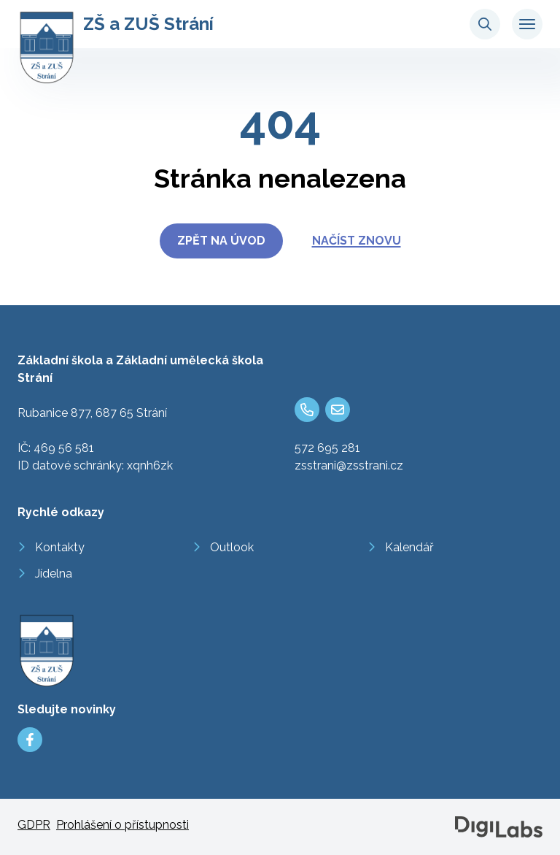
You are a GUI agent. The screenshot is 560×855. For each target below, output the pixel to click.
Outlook (232, 547)
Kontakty (60, 547)
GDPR (34, 825)
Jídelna (53, 573)
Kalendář (409, 547)
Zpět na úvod (221, 241)
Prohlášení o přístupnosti (122, 825)
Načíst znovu (356, 241)
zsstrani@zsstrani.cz (349, 465)
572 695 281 (327, 448)
